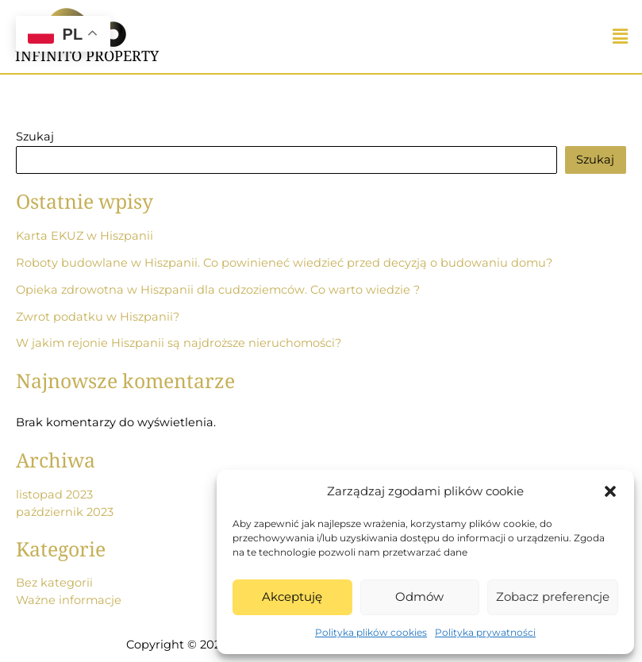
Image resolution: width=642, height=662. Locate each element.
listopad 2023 (54, 494)
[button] (610, 491)
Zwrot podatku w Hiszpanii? (97, 317)
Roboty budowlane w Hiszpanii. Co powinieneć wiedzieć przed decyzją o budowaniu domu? (284, 263)
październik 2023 (64, 512)
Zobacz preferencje (552, 596)
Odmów (419, 596)
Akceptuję (292, 596)
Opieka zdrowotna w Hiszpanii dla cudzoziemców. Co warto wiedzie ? (218, 290)
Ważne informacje (68, 600)
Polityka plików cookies (371, 632)
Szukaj (35, 136)
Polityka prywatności (485, 632)
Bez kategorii (54, 582)
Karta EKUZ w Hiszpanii (84, 236)
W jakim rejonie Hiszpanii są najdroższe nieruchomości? (178, 343)
